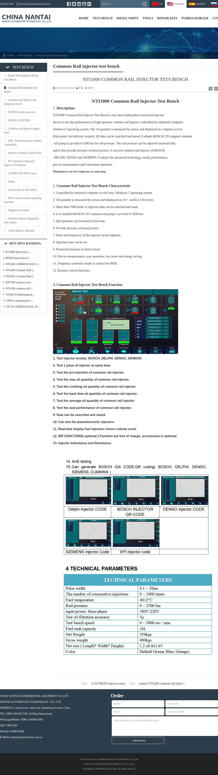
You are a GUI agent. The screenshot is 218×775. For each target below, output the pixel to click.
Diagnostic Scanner (18, 210)
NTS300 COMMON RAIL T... (22, 264)
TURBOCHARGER (194, 18)
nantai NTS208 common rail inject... (162, 683)
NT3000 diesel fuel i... (18, 252)
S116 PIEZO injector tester (108, 683)
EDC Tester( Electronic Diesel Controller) (22, 142)
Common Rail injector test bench (51, 55)
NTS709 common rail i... (19, 282)
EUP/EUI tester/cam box (21, 112)
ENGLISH (179, 4)
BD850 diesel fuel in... (18, 258)
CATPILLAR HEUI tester (22, 173)
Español (201, 4)
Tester (11, 181)
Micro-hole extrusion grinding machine (22, 200)
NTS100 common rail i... (19, 288)
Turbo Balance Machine (21, 230)
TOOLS (147, 18)
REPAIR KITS (167, 18)
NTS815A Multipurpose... (20, 294)
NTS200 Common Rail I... (20, 270)
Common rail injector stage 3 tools (22, 130)
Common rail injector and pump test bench (20, 101)
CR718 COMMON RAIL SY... (23, 306)
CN (160, 4)
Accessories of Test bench (22, 189)
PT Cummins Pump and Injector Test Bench (19, 163)
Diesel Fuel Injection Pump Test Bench (21, 77)
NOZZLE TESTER (18, 120)
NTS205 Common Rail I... (20, 276)
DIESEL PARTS (127, 18)
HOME (84, 18)
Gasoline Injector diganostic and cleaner (21, 220)
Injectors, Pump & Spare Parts (24, 152)
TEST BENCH (103, 18)
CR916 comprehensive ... (20, 300)
